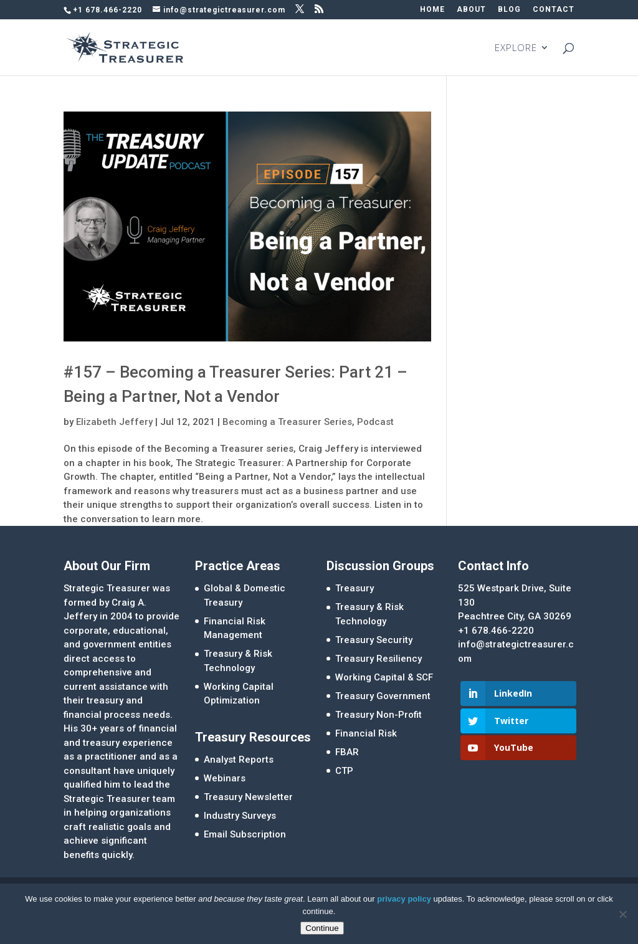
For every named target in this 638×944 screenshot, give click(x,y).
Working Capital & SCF (384, 677)
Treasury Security (373, 640)
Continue (321, 928)
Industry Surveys (240, 815)
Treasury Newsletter (248, 797)
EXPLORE (516, 48)
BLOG (509, 10)
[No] (622, 914)
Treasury (354, 588)
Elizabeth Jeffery (114, 421)
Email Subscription (245, 834)
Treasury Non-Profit (378, 714)
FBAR (347, 752)
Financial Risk (366, 733)
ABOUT (471, 10)
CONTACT (553, 10)
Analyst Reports (239, 759)
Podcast (375, 421)
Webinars (224, 778)
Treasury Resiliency (378, 658)
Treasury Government (383, 696)
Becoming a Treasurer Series (287, 421)
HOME (432, 10)
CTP (344, 770)
